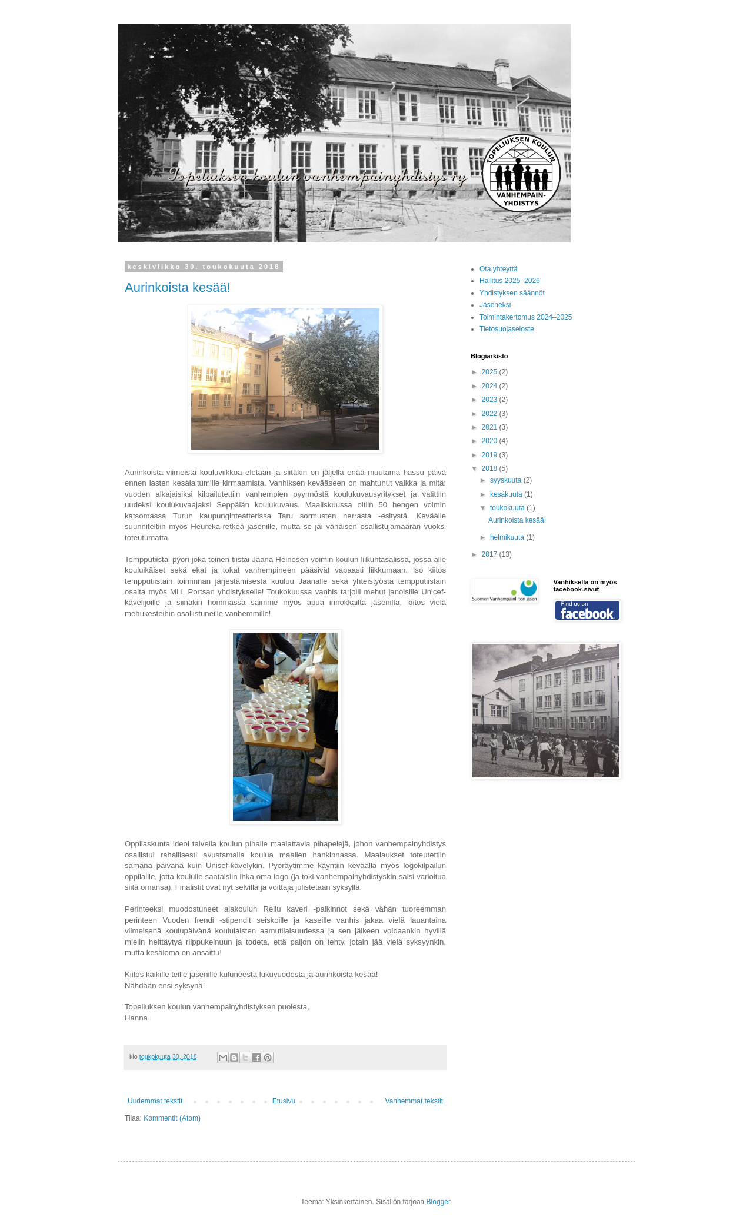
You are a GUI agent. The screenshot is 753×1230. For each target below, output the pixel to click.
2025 (490, 372)
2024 (490, 386)
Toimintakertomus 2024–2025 (525, 317)
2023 (490, 399)
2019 (490, 455)
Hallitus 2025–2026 (509, 281)
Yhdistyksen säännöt (512, 293)
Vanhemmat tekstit (414, 1101)
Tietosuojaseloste (506, 329)
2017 (490, 554)
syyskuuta (507, 480)
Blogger (439, 1202)
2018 (490, 468)
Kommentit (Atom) (172, 1118)
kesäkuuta (507, 494)
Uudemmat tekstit (155, 1101)
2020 (490, 441)
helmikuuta (508, 537)
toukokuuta (508, 508)
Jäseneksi (495, 305)
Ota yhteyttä (498, 269)
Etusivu (283, 1101)
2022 (490, 414)
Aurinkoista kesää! (178, 287)
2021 (490, 427)
